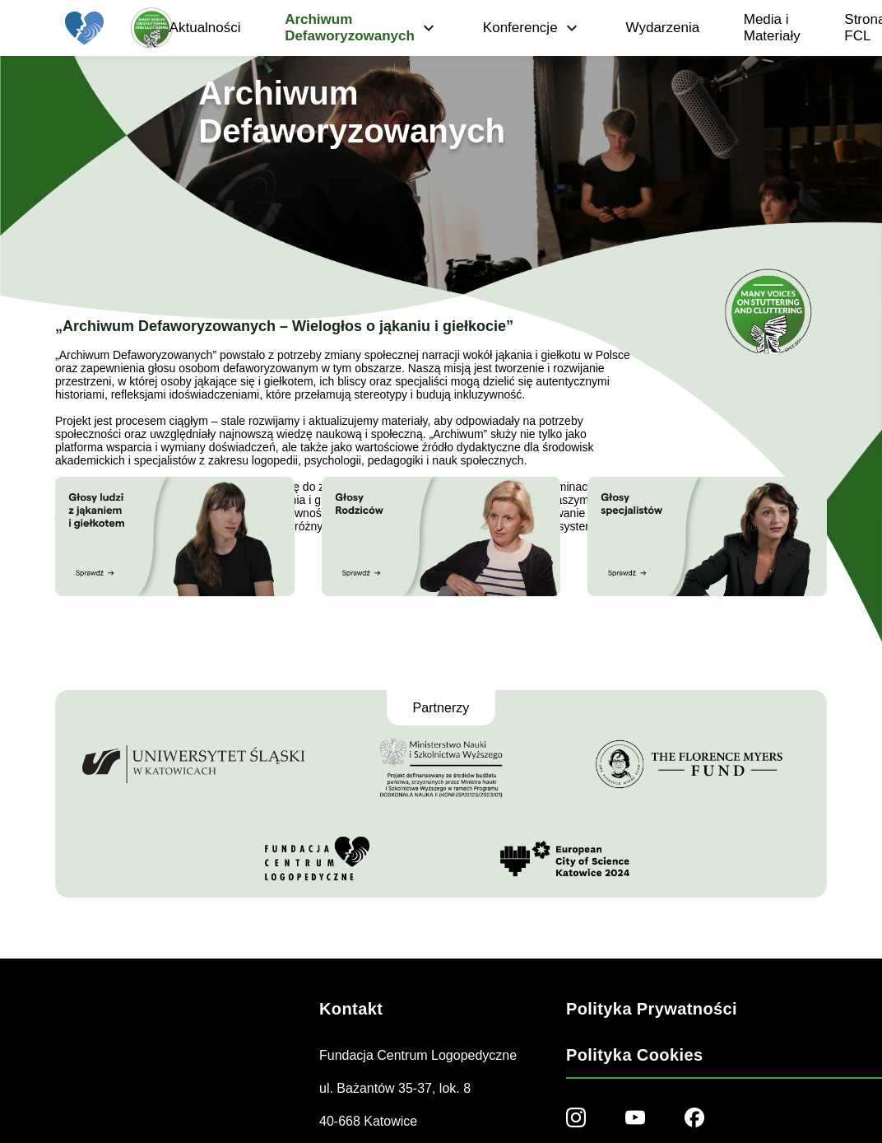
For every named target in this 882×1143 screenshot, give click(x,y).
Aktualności (205, 27)
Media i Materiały (772, 28)
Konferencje (532, 28)
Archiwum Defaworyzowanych (362, 28)
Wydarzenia (663, 27)
